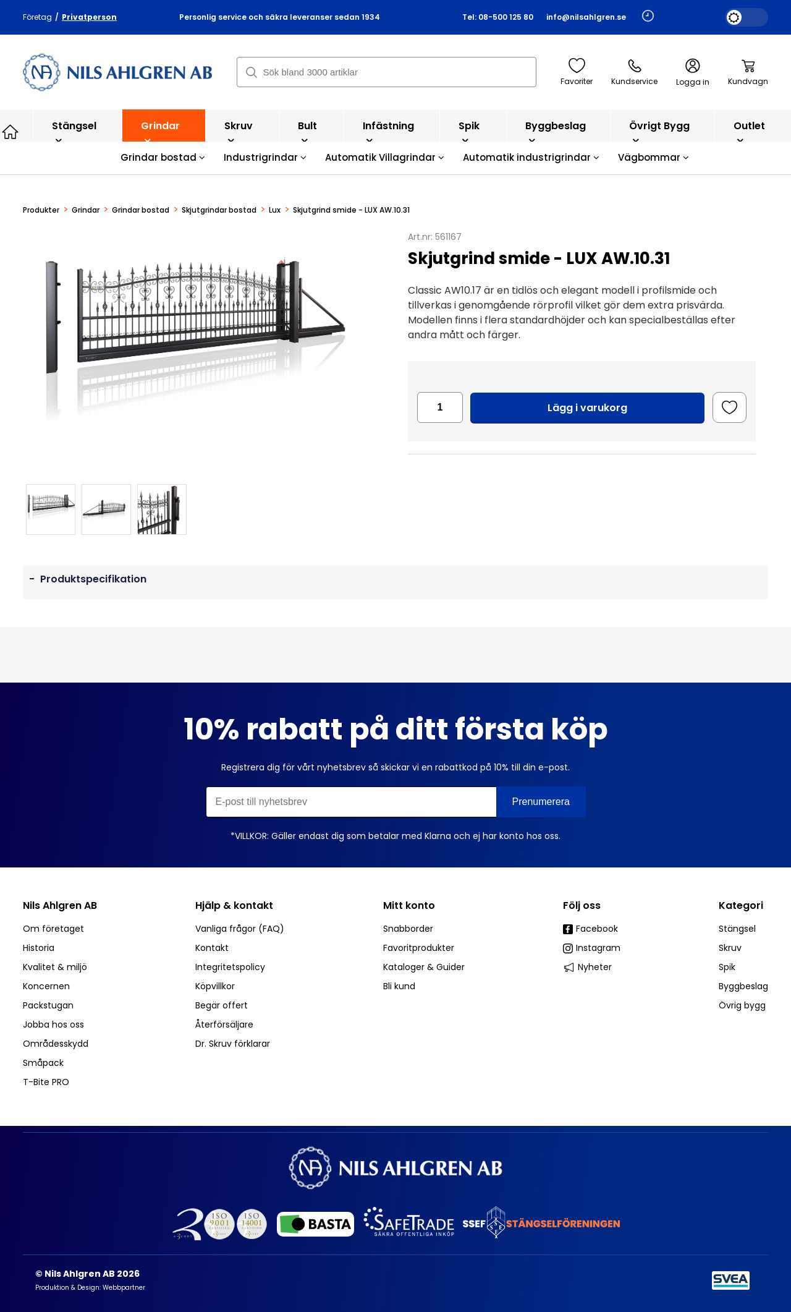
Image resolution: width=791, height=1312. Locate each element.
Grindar (160, 132)
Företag (37, 17)
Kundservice (634, 72)
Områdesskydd (55, 1043)
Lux (275, 210)
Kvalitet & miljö (55, 967)
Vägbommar (653, 157)
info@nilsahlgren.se (586, 17)
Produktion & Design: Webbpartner (90, 1287)
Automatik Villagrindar (384, 157)
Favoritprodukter (418, 948)
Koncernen (46, 986)
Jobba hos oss (53, 1024)
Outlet (749, 132)
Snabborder (408, 928)
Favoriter (576, 72)
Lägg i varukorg (587, 408)
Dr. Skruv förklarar (232, 1043)
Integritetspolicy (230, 967)
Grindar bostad (163, 157)
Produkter (41, 210)
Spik (469, 132)
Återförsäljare (224, 1024)
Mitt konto (409, 905)
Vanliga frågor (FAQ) (239, 928)
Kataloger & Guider (424, 967)
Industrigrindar (265, 157)
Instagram (591, 948)
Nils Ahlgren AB (60, 905)
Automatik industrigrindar (531, 157)
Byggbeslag (555, 132)
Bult (307, 132)
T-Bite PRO (46, 1082)
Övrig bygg (742, 1005)
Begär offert (221, 1005)
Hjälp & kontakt (234, 905)
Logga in (692, 72)
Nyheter (587, 967)
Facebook (590, 928)
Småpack (43, 1063)
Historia (38, 948)
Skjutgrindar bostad (219, 210)
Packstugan (48, 1005)
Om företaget (53, 928)
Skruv (238, 132)
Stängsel (74, 132)
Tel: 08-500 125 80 (497, 17)
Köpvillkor (215, 986)
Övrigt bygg (659, 132)
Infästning (388, 132)
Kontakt (212, 948)
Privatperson (89, 17)
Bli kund (399, 986)
